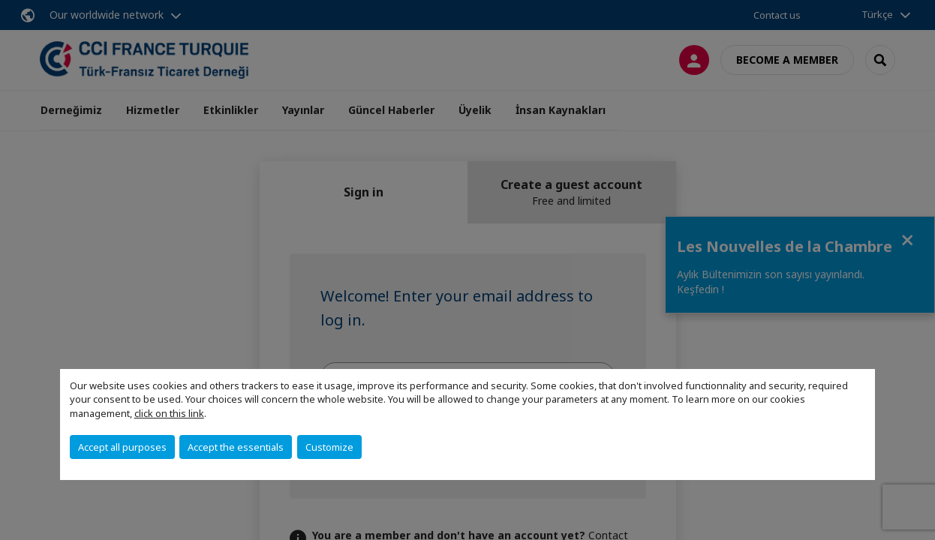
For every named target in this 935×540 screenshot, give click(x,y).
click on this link (169, 413)
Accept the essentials (236, 447)
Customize (329, 447)
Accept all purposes (122, 447)
